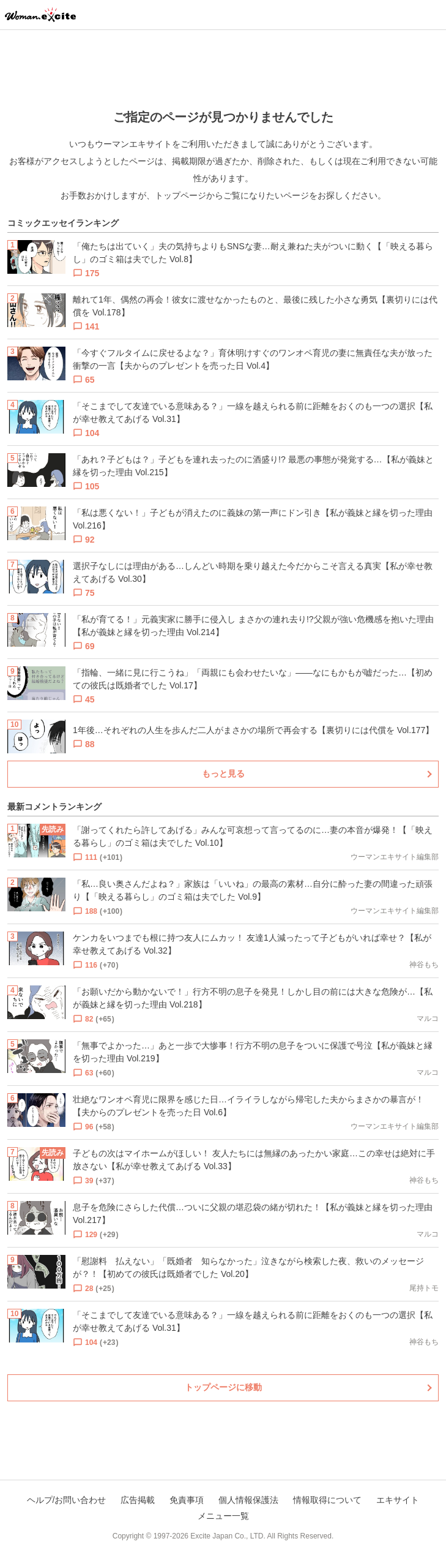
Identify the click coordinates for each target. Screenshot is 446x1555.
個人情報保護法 (248, 1500)
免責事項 (186, 1500)
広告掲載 (138, 1500)
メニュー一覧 (223, 1516)
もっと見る (223, 773)
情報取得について (327, 1500)
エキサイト (397, 1500)
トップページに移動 (223, 1387)
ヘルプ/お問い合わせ (66, 1500)
